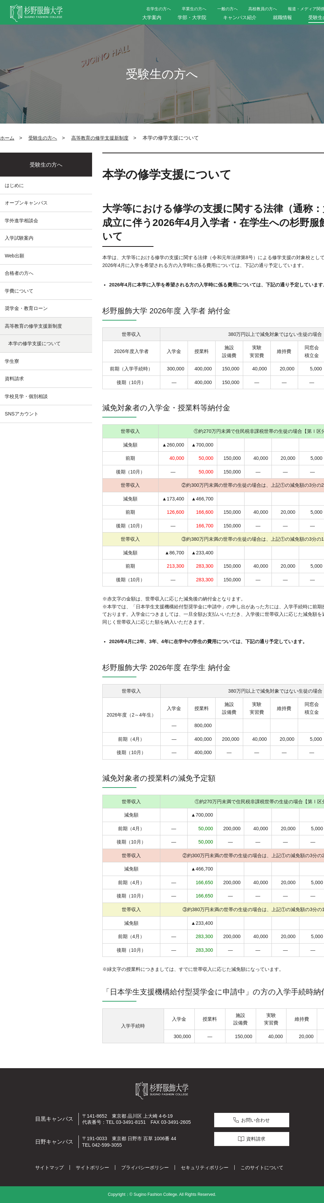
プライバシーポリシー (145, 1167)
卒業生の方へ (194, 8)
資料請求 (14, 378)
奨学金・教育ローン (26, 308)
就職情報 (282, 17)
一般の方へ (227, 8)
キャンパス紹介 (239, 17)
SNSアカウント (22, 413)
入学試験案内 (19, 238)
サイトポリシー (92, 1167)
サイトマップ (49, 1167)
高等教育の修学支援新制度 (100, 138)
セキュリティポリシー (205, 1167)
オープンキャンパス (26, 203)
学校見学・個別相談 (26, 396)
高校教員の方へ (262, 8)
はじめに (14, 185)
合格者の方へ (19, 273)
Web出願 (14, 255)
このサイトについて (261, 1167)
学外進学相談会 (21, 220)
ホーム (7, 138)
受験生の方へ (42, 138)
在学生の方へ (158, 8)
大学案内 (151, 17)
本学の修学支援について (34, 343)
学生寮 (12, 361)
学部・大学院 (192, 17)
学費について (19, 291)
